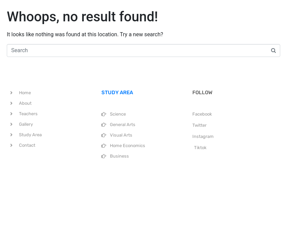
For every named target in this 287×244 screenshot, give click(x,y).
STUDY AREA (117, 92)
